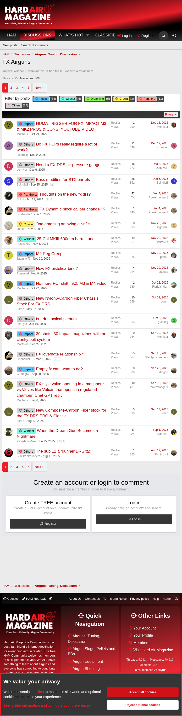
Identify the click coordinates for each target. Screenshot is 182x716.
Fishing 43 (161, 454)
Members (141, 643)
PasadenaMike (26, 441)
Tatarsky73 (24, 258)
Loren (20, 309)
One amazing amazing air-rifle (63, 224)
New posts (10, 45)
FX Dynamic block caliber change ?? (72, 209)
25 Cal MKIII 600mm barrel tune (65, 239)
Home (166, 598)
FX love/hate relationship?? (60, 354)
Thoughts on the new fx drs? (65, 194)
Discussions (37, 35)
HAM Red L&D (34, 598)
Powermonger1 (158, 197)
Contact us (92, 598)
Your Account (144, 628)
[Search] (163, 35)
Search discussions (34, 45)
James (21, 229)
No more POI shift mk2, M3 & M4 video (71, 283)
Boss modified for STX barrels (63, 179)
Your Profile (143, 635)
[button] (87, 35)
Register (50, 523)
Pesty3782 (23, 243)
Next (38, 87)
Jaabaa (163, 272)
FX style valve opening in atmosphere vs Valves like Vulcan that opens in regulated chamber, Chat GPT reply (60, 390)
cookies (38, 692)
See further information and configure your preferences (46, 705)
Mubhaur (22, 134)
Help (156, 598)
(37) (17, 105)
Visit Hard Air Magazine (153, 650)
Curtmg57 (23, 374)
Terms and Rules (115, 598)
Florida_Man (160, 286)
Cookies (11, 598)
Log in (136, 519)
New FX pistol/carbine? (57, 268)
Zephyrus (160, 670)
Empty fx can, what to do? (59, 369)
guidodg (163, 322)
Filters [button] (169, 114)
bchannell (162, 147)
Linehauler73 (25, 214)
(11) (150, 98)
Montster (162, 126)
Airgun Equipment (87, 661)
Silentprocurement (156, 357)
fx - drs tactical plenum (56, 319)
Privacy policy (139, 598)
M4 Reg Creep (49, 253)
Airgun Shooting (86, 669)
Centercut (162, 242)
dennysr (22, 169)
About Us (75, 598)
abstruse (22, 155)
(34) (44, 98)
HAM (11, 35)
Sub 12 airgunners (28, 456)
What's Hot (71, 35)
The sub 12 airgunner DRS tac (63, 451)
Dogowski (162, 167)
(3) (123, 98)
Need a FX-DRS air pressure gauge (68, 165)
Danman (162, 434)
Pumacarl (23, 273)
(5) (70, 98)
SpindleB (22, 184)
